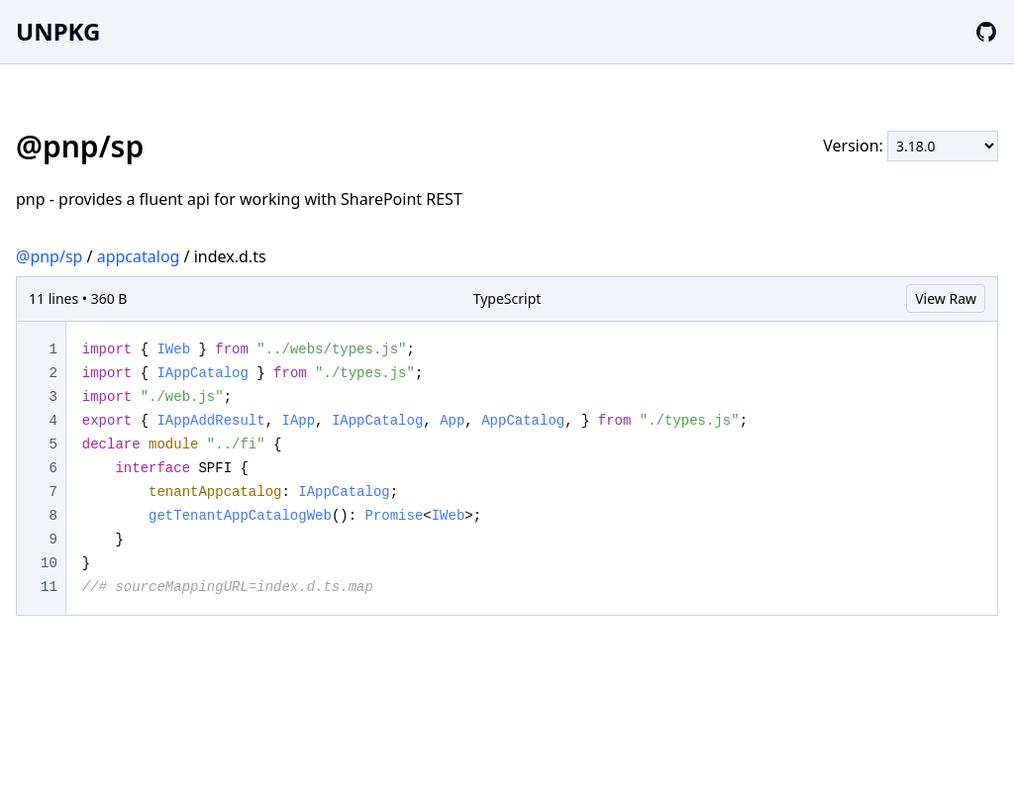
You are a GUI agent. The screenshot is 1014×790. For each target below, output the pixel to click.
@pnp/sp (49, 256)
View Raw (945, 298)
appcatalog (138, 256)
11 (49, 587)
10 (49, 563)
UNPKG (58, 31)
